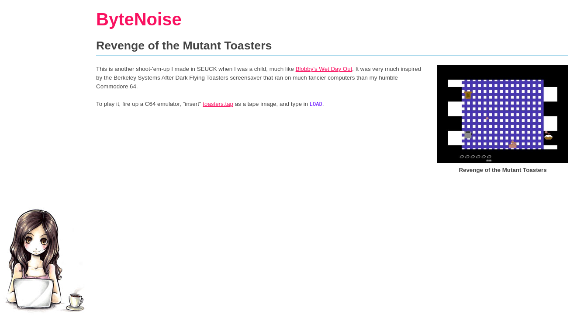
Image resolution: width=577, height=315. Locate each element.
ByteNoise (139, 19)
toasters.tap (218, 104)
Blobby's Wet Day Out (324, 69)
